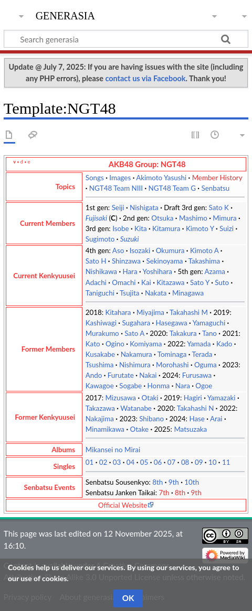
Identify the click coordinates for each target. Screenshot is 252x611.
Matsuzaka (190, 429)
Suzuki (129, 239)
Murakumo (102, 333)
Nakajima (100, 418)
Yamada (199, 344)
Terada (202, 354)
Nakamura (136, 354)
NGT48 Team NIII (116, 188)
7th (164, 492)
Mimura (224, 218)
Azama (215, 271)
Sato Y (199, 282)
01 (90, 462)
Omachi (123, 282)
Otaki (149, 398)
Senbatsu (215, 188)
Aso (118, 250)
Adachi (96, 282)
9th (174, 482)
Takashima (204, 261)
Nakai (147, 375)
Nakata (155, 293)
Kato (93, 344)
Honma (159, 385)
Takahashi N (195, 408)
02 (103, 462)
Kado (224, 344)
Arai (216, 418)
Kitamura (166, 228)
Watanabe (136, 408)
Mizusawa (121, 398)
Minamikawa (105, 429)
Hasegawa (171, 323)
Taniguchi (100, 293)
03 (117, 462)
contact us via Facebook (145, 78)
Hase (196, 418)
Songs (95, 177)
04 (131, 462)
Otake (139, 429)
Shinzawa (126, 261)
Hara (129, 271)
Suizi (226, 228)
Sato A (134, 333)
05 (144, 462)
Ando (94, 375)
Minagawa (188, 293)
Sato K (218, 207)
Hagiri (193, 398)
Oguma (205, 365)
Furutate (121, 375)
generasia (65, 14)
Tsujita (129, 293)
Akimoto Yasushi (161, 177)
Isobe (120, 228)
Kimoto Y (200, 228)
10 (212, 462)
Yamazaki (221, 398)
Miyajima (150, 312)
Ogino (115, 344)
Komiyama (146, 344)
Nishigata (144, 207)
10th (191, 482)
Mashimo (193, 218)
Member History (217, 177)
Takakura (183, 333)
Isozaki (140, 250)
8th (157, 482)
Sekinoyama (164, 261)
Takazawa (100, 408)
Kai (146, 282)
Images (120, 177)
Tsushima (100, 365)
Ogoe (203, 385)
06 (158, 462)
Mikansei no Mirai (113, 449)
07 (171, 462)
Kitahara (118, 312)
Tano (209, 333)
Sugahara (136, 323)
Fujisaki (96, 218)
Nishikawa (101, 271)
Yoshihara (157, 271)
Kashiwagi (101, 323)
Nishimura (135, 365)
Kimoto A (204, 250)
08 (185, 462)
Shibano (151, 418)
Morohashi (172, 365)
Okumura (170, 250)
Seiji (118, 207)
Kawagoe (100, 385)
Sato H (96, 261)
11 (226, 462)
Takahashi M (189, 312)
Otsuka (162, 218)
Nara (182, 385)
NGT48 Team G (171, 188)
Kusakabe (100, 354)
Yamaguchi (209, 323)
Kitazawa (170, 282)
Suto (222, 282)
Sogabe (130, 385)
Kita (140, 228)
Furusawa (197, 375)
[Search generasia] (126, 38)
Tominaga (172, 354)
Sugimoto (100, 239)
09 (199, 462)
